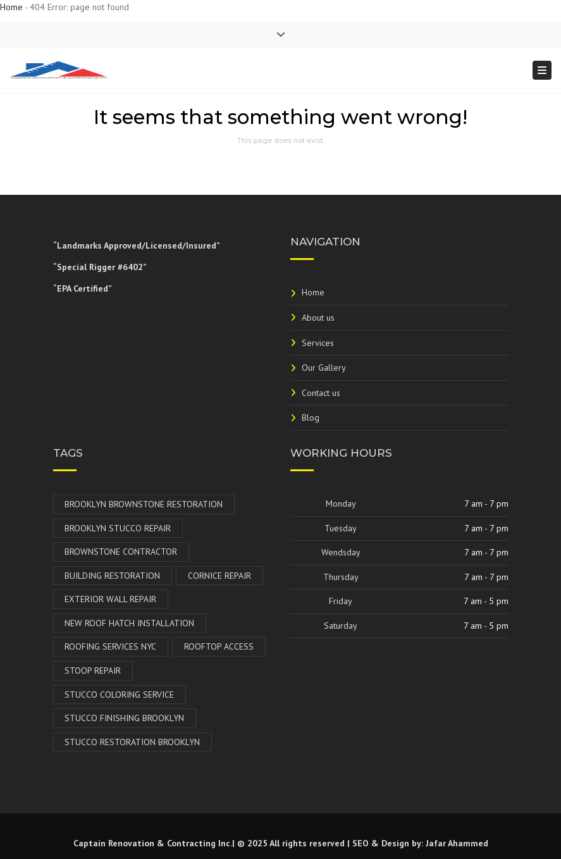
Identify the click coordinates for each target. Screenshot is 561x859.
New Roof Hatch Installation (129, 623)
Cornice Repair (219, 575)
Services (318, 343)
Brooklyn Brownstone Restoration (144, 504)
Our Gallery (324, 367)
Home (11, 7)
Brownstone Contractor (121, 551)
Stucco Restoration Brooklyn (132, 742)
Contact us (321, 393)
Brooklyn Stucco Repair (118, 528)
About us (318, 317)
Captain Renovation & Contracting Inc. (152, 843)
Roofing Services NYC (110, 646)
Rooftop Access (219, 646)
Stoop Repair (93, 670)
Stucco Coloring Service (119, 694)
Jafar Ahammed (457, 843)
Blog (310, 417)
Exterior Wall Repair (110, 599)
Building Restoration (112, 575)
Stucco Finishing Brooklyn (124, 718)
